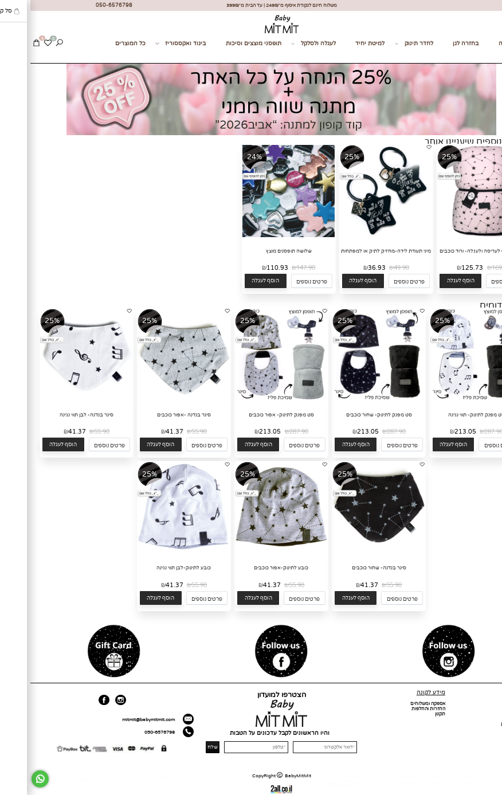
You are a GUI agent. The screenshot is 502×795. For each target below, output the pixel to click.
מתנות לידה (483, 43)
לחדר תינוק (383, 43)
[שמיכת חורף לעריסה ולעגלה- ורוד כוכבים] (453, 235)
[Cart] (5, 43)
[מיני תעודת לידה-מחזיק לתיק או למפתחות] (355, 235)
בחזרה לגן (435, 43)
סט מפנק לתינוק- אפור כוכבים (251, 415)
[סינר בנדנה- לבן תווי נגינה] (56, 399)
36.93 (346, 267)
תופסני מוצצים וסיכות (223, 43)
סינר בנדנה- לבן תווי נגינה (56, 415)
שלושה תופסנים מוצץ (258, 251)
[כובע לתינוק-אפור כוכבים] (251, 553)
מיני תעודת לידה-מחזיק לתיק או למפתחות (356, 251)
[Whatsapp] (9, 779)
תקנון (410, 714)
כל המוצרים (100, 43)
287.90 (463, 431)
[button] (430, 281)
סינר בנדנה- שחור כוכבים (348, 568)
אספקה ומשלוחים (397, 703)
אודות (493, 708)
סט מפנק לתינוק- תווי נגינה (446, 415)
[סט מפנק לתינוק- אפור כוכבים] (251, 399)
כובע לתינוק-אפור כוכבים (250, 568)
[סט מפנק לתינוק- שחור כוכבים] (348, 399)
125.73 (442, 267)
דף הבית (490, 703)
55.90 (169, 431)
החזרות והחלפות (398, 708)
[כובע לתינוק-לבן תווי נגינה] (153, 553)
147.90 (275, 268)
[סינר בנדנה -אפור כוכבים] (153, 399)
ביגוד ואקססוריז (150, 43)
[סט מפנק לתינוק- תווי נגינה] (446, 399)
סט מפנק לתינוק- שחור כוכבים (349, 415)
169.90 (470, 268)
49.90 (371, 268)
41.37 (144, 431)
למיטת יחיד (339, 43)
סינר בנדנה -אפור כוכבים (154, 415)
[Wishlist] (17, 43)
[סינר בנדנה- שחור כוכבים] (348, 553)
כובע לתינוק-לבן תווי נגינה (153, 568)
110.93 (247, 267)
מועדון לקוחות (484, 724)
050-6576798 (129, 732)
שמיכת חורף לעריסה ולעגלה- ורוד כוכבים (453, 251)
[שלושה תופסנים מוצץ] (258, 235)
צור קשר (487, 56)
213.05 (435, 431)
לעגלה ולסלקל (283, 43)
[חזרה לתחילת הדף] (490, 787)
